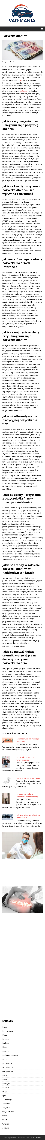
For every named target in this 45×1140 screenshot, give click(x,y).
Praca (4, 1075)
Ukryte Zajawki (8, 1112)
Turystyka (6, 1107)
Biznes (5, 1027)
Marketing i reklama (10, 1055)
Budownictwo (7, 1031)
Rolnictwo (6, 1087)
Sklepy (4, 1091)
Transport (6, 1103)
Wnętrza (5, 1124)
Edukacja (5, 1043)
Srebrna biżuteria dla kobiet (28, 778)
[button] (41, 29)
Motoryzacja (7, 1063)
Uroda (4, 1116)
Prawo (4, 1079)
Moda (4, 1059)
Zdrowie (5, 1128)
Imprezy (5, 1051)
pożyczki (23, 91)
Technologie (7, 1099)
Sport (4, 1095)
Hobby (4, 1047)
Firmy (20, 80)
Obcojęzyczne (7, 1071)
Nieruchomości (8, 1067)
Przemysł (6, 1083)
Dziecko (5, 1039)
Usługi (4, 1120)
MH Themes (37, 1138)
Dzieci (4, 1035)
